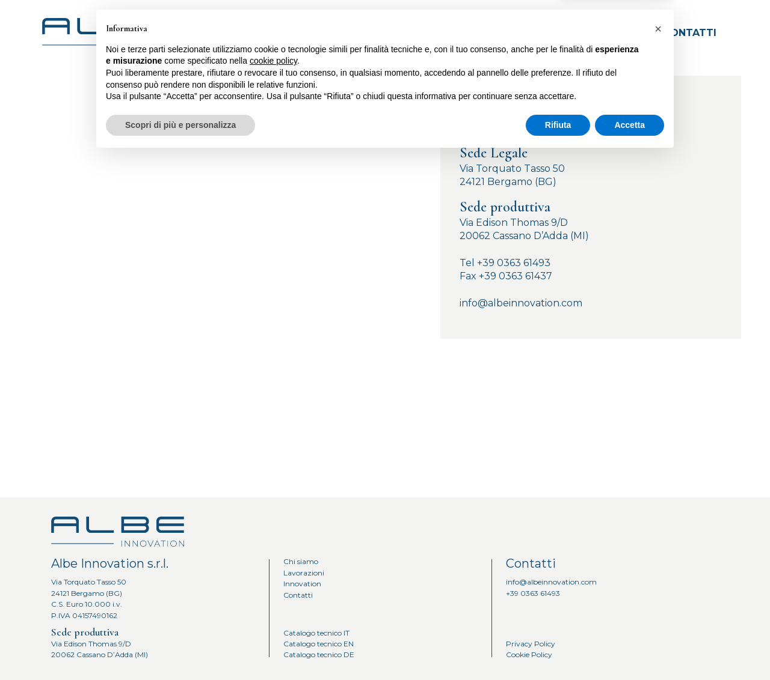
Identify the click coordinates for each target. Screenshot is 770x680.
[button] (658, 551)
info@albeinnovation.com (521, 303)
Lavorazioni (517, 32)
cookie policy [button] (273, 583)
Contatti (689, 32)
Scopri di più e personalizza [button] (180, 647)
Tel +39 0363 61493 (505, 263)
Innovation (606, 32)
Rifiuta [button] (558, 647)
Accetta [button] (629, 647)
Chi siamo (433, 32)
